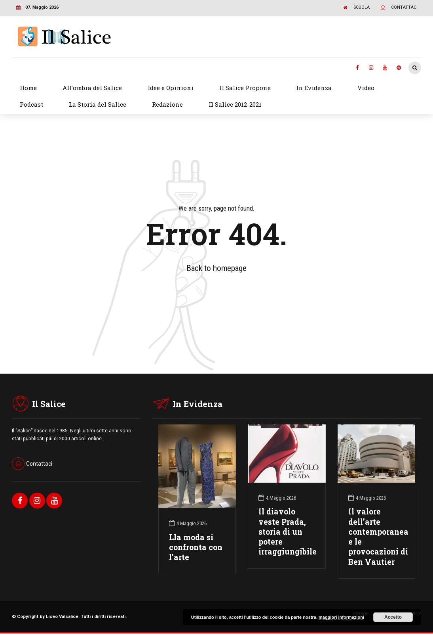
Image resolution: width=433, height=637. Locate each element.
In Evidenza (314, 88)
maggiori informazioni (341, 617)
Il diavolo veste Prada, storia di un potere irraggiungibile (287, 531)
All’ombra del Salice (92, 88)
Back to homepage (216, 268)
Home (28, 88)
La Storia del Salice (97, 104)
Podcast (31, 104)
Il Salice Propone (245, 88)
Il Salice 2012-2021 (235, 104)
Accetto (393, 617)
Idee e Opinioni (171, 88)
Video (365, 88)
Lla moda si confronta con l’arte (195, 547)
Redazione (167, 104)
